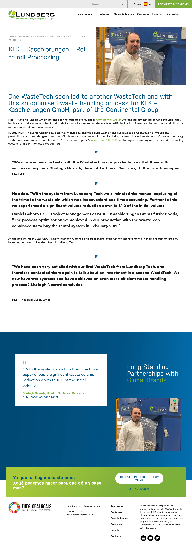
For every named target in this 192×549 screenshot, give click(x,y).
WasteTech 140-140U (104, 140)
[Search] (123, 4)
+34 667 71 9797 (75, 511)
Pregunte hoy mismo (173, 4)
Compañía (143, 13)
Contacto (172, 13)
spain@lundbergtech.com (80, 514)
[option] (96, 397)
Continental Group (108, 119)
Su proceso (85, 13)
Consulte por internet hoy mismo (139, 478)
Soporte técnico (124, 13)
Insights (157, 13)
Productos (103, 13)
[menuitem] (86, 18)
